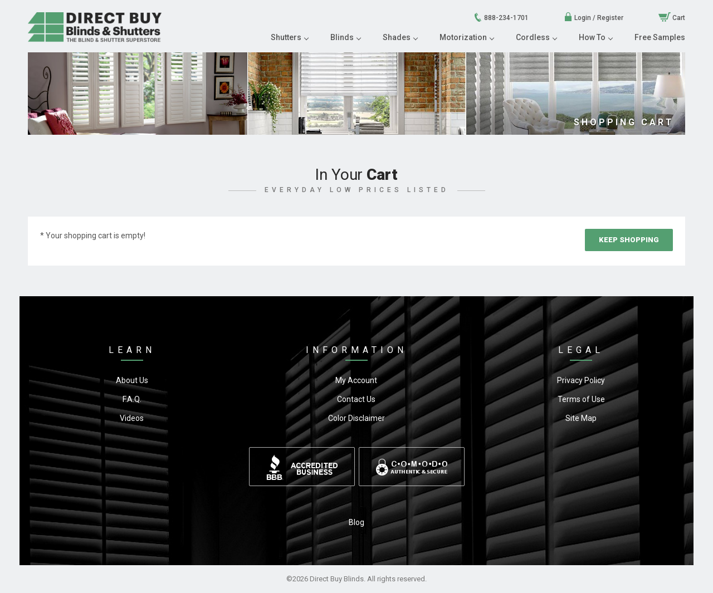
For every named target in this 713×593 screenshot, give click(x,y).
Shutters (289, 37)
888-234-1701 (501, 18)
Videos (132, 418)
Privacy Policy (581, 380)
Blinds (345, 37)
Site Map (581, 418)
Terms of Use (581, 399)
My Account (356, 380)
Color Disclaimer (356, 418)
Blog (356, 522)
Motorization (466, 37)
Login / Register (593, 18)
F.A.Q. (132, 399)
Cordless (536, 37)
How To (595, 37)
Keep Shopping (629, 240)
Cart (671, 18)
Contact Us (356, 399)
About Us (132, 380)
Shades (400, 37)
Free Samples (659, 37)
